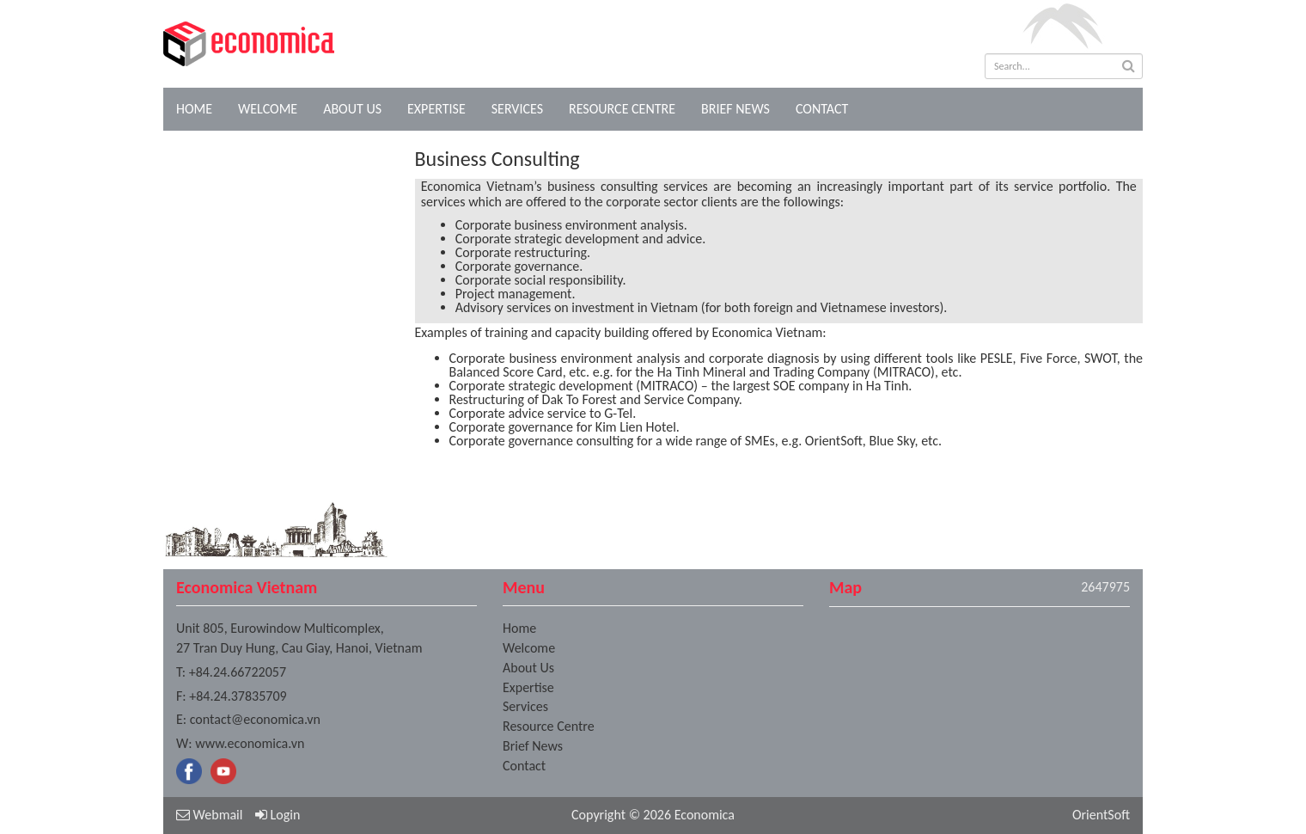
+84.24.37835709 (237, 696)
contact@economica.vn (255, 719)
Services (517, 109)
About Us (352, 109)
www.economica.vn (249, 743)
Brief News (735, 109)
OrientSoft (1101, 814)
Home (194, 109)
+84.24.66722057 (237, 672)
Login (277, 814)
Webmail (209, 814)
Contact (822, 109)
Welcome (267, 109)
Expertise (436, 109)
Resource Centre (622, 109)
